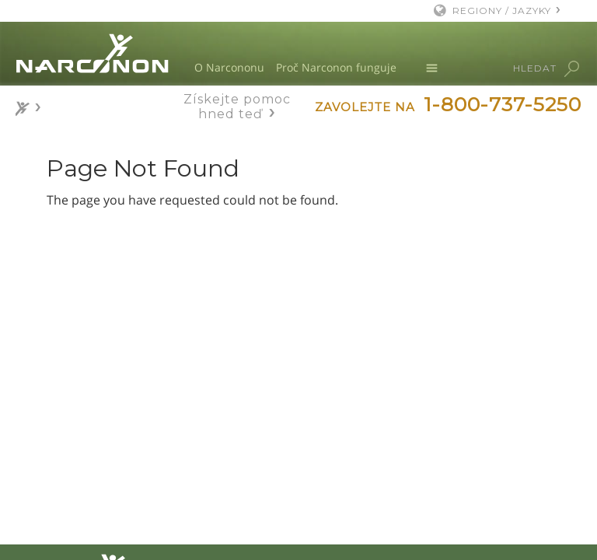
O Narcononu (229, 67)
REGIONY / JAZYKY (501, 10)
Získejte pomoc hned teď (237, 106)
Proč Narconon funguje (336, 67)
